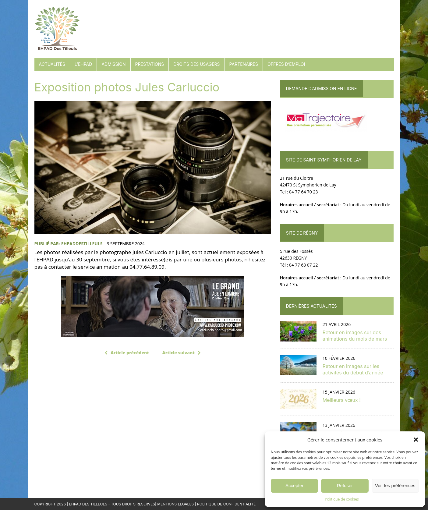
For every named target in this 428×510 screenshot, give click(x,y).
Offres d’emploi (286, 64)
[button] (416, 440)
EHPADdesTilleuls (82, 243)
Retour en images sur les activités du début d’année (353, 369)
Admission (113, 64)
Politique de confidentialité (226, 504)
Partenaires (243, 64)
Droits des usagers (196, 64)
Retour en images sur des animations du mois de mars (355, 335)
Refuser (345, 485)
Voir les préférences (395, 485)
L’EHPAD (83, 64)
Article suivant (181, 353)
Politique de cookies (342, 499)
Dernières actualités (311, 306)
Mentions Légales (175, 504)
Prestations (149, 64)
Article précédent (126, 353)
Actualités (52, 64)
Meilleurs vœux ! (342, 400)
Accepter (294, 485)
